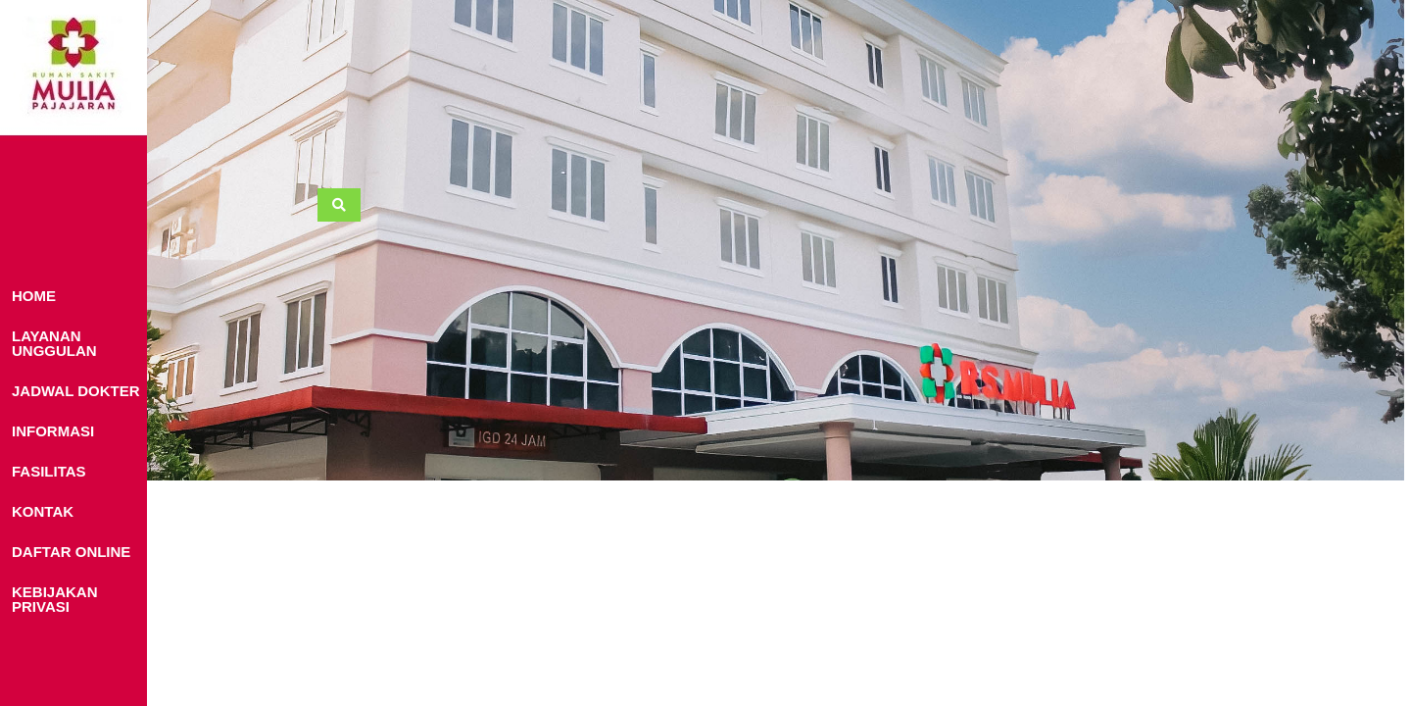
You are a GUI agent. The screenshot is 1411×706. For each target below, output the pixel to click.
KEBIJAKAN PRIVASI (55, 599)
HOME (34, 295)
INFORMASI (53, 431)
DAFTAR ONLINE (71, 551)
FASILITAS (49, 471)
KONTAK (42, 511)
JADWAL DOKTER (76, 390)
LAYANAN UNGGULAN (54, 343)
